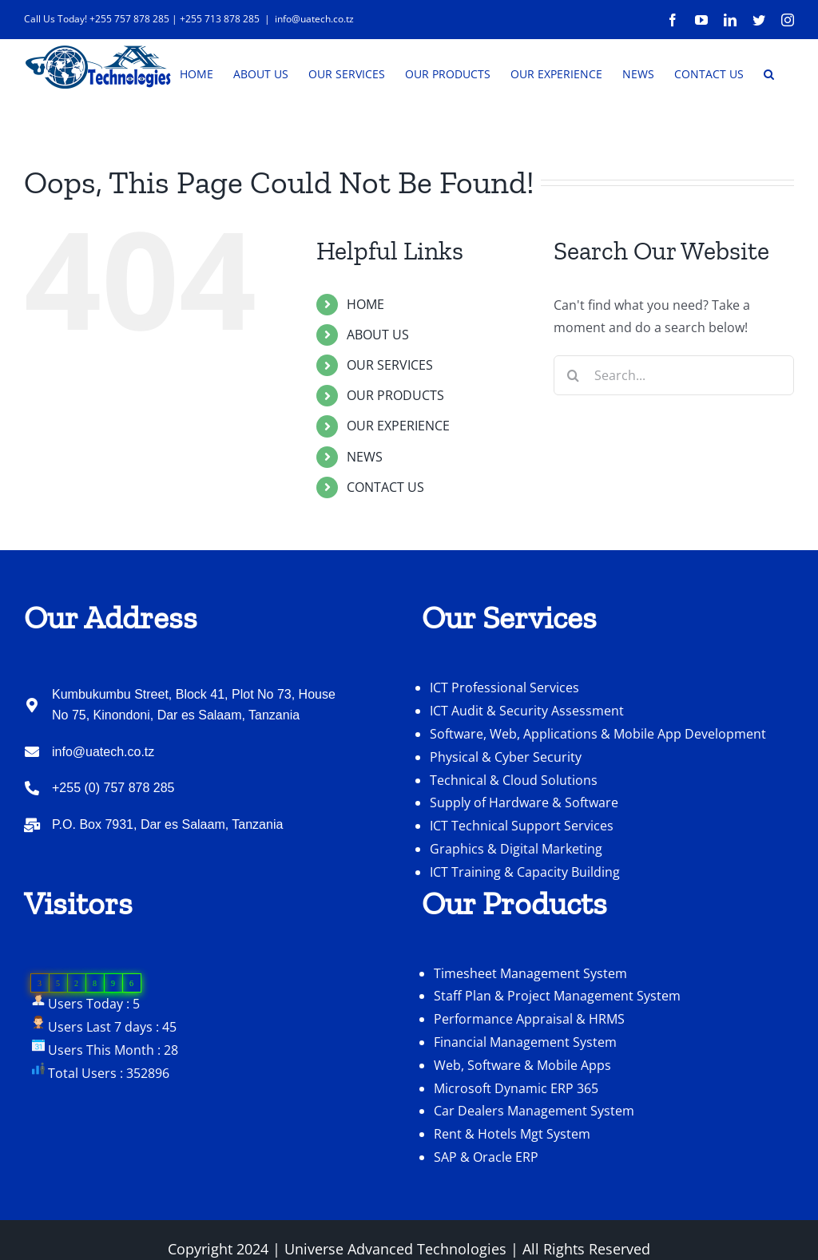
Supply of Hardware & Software (524, 850)
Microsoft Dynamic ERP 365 (516, 1136)
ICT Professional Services (504, 735)
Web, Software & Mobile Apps (522, 1113)
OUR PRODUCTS (395, 443)
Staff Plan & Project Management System (557, 1043)
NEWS (365, 504)
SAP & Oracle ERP (486, 1205)
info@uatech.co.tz (314, 19)
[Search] (574, 423)
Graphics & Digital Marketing (516, 896)
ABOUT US (378, 382)
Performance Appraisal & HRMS (529, 1067)
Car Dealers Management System (534, 1158)
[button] (769, 72)
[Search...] (674, 423)
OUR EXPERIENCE (398, 473)
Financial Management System (525, 1090)
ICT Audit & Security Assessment (527, 758)
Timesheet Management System (530, 1021)
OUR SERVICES (390, 413)
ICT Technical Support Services (522, 873)
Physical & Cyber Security (506, 805)
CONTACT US (385, 535)
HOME (365, 352)
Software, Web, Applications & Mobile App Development (598, 781)
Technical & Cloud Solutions (514, 828)
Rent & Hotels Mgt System (512, 1182)
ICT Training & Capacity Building (525, 920)
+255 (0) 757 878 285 (113, 835)
